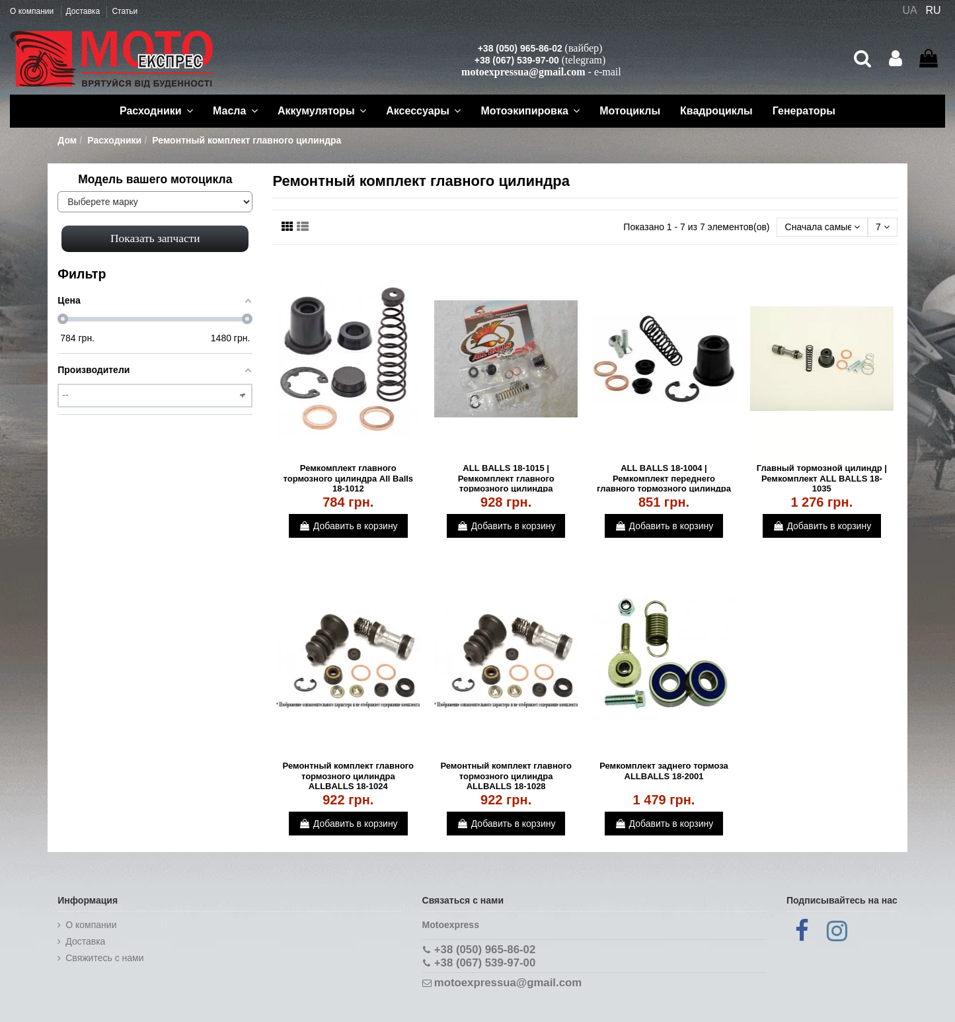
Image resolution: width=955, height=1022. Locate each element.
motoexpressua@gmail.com (523, 71)
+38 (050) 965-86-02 (520, 48)
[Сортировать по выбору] (822, 227)
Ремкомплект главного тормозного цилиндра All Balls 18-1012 (349, 478)
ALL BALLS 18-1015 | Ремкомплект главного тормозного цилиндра (506, 478)
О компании (33, 11)
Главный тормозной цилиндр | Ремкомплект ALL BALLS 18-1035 (822, 478)
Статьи (124, 11)
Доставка (84, 11)
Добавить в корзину (348, 526)
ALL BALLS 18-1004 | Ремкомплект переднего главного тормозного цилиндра (664, 478)
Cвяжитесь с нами (104, 958)
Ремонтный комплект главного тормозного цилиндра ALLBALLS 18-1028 (506, 776)
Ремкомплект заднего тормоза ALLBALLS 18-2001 (663, 771)
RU (933, 10)
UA (909, 10)
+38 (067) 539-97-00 (517, 60)
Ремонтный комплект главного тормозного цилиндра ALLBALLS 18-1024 (348, 776)
